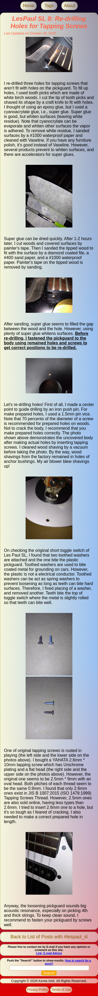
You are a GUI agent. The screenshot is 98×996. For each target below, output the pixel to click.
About (69, 5)
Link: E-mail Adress (49, 953)
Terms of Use (61, 990)
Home (28, 5)
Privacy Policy (37, 990)
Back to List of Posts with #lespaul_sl (49, 936)
